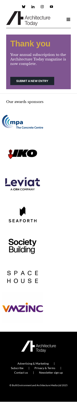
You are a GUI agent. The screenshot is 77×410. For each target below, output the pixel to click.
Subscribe (17, 368)
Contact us (21, 372)
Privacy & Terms (44, 368)
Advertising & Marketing (33, 363)
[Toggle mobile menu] (69, 19)
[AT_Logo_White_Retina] (38, 342)
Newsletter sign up (51, 372)
